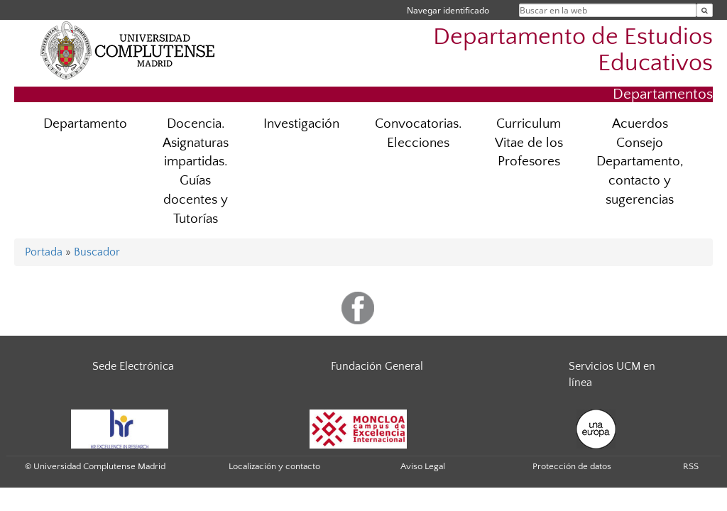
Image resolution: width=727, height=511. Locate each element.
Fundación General (377, 366)
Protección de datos (571, 466)
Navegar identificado (448, 10)
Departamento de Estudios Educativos (573, 50)
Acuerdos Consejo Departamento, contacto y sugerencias (640, 162)
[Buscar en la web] (704, 10)
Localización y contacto (274, 466)
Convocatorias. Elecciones (418, 133)
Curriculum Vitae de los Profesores (529, 143)
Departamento (85, 123)
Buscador (97, 252)
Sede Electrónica (133, 366)
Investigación (301, 123)
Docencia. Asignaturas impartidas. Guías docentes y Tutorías (196, 171)
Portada (43, 252)
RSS (691, 466)
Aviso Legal (422, 466)
